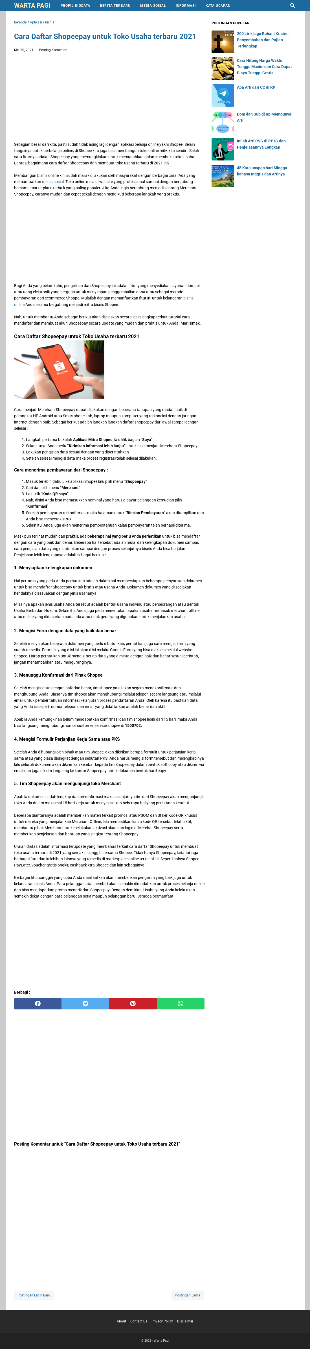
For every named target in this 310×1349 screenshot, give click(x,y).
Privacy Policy (162, 1321)
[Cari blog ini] (292, 5)
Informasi (186, 6)
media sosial (52, 181)
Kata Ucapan (218, 6)
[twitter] (85, 1003)
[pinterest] (133, 1003)
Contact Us (138, 1321)
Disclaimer (185, 1321)
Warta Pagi (32, 5)
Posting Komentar (53, 50)
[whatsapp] (181, 1003)
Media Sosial (153, 6)
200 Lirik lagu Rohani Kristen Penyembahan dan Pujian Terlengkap (263, 39)
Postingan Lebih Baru (33, 1295)
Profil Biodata (75, 6)
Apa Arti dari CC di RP (256, 87)
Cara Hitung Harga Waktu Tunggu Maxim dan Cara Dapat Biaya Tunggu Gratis (264, 66)
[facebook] (38, 1003)
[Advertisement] (109, 98)
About (121, 1321)
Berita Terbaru (115, 6)
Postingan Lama (187, 1295)
